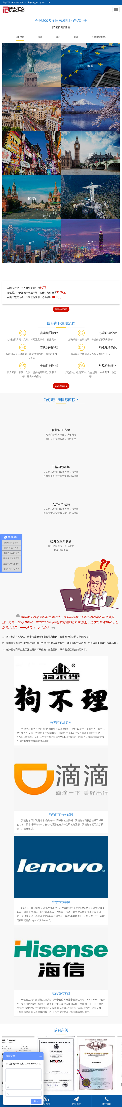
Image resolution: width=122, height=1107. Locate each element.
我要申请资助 (61, 309)
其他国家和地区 (99, 37)
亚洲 (76, 37)
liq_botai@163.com (41, 2)
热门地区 (20, 37)
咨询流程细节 (61, 386)
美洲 (40, 37)
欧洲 (58, 37)
